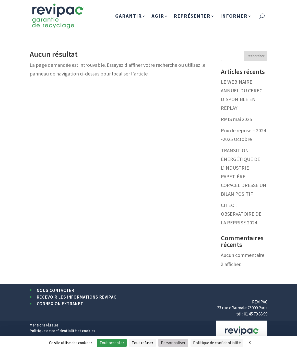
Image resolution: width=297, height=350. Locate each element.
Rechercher (256, 56)
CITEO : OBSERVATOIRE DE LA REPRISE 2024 (241, 214)
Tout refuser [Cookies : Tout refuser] (142, 343)
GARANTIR (128, 16)
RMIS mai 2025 (236, 119)
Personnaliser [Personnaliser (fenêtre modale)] (173, 343)
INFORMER (233, 16)
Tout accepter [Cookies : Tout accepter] (112, 343)
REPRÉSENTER (192, 16)
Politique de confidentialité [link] (217, 343)
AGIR (157, 16)
